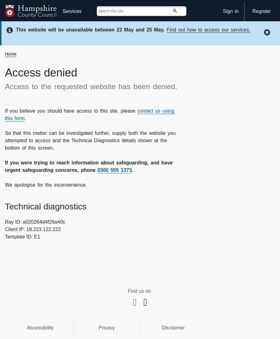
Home (10, 54)
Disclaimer (173, 327)
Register (261, 11)
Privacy (107, 327)
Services (71, 11)
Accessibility (40, 327)
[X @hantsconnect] (145, 304)
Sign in (231, 11)
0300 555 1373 (115, 170)
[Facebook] (135, 304)
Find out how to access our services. (208, 29)
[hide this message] (267, 32)
